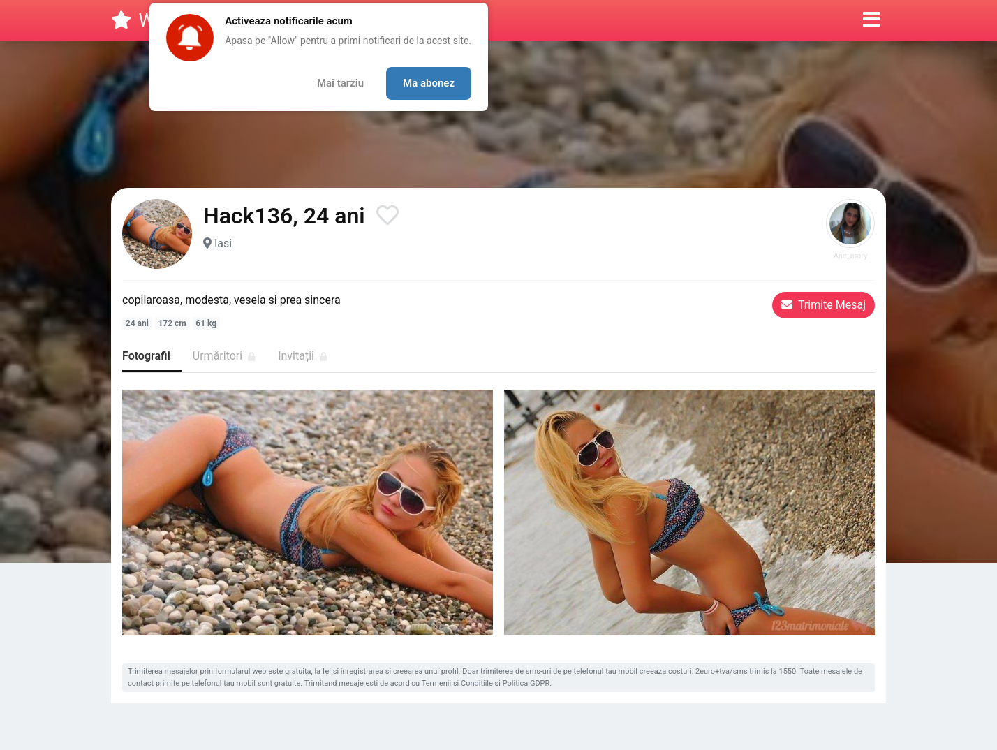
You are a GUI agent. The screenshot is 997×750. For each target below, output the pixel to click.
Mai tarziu (340, 83)
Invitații (302, 355)
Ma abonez (429, 83)
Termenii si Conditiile (457, 683)
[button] (871, 20)
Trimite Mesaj (823, 304)
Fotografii (146, 355)
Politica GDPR (526, 683)
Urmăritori (224, 355)
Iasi (223, 243)
